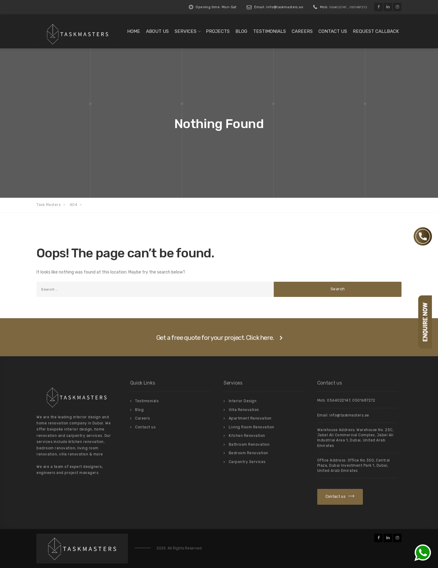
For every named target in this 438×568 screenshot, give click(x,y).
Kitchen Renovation (247, 436)
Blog (241, 31)
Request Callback (376, 31)
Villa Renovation (244, 410)
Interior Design (243, 401)
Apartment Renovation (250, 418)
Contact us (332, 31)
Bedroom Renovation (248, 453)
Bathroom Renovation (249, 444)
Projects (218, 31)
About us (157, 31)
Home (133, 31)
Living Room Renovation (251, 427)
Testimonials (269, 31)
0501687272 (358, 7)
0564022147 (338, 7)
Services (185, 31)
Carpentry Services (247, 462)
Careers (302, 31)
